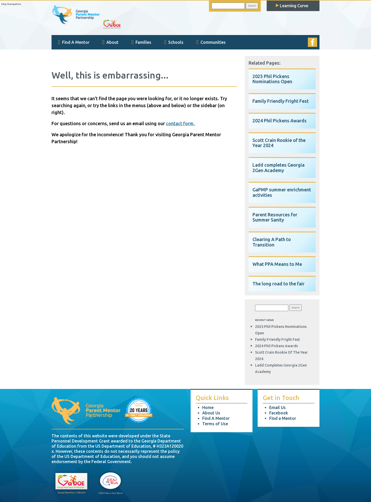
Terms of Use (215, 423)
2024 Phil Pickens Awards (276, 346)
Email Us (277, 407)
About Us (211, 413)
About (110, 42)
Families (141, 42)
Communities (211, 42)
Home (208, 407)
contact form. (180, 123)
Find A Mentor (73, 42)
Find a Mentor (282, 418)
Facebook (278, 413)
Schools (173, 42)
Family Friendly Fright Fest (277, 339)
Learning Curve (292, 5)
